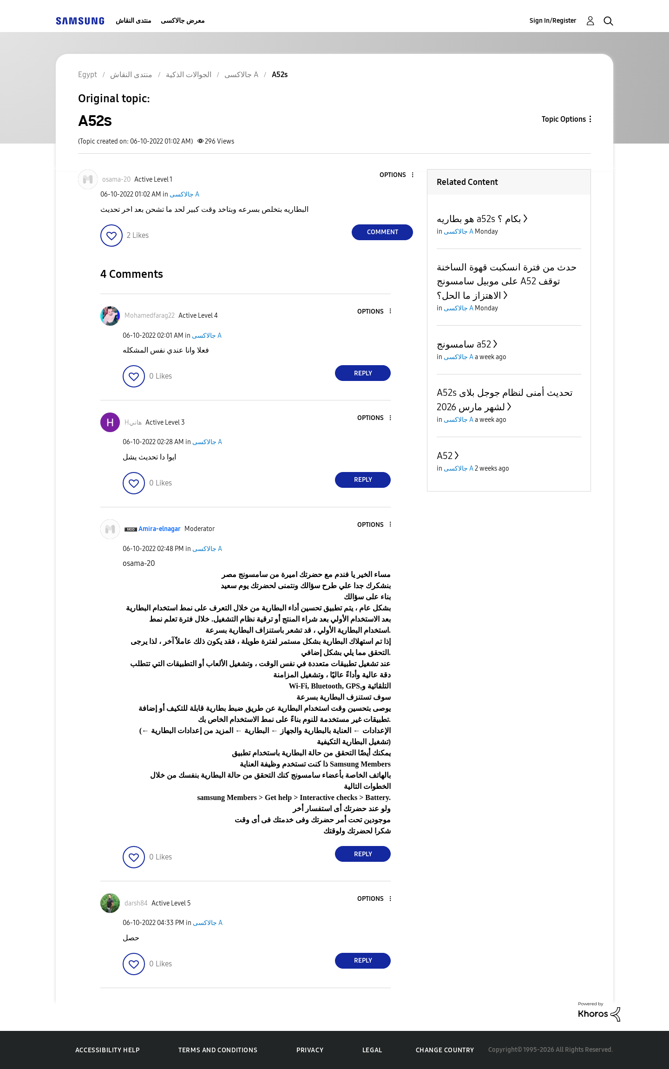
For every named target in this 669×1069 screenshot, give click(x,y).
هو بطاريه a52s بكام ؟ (479, 218)
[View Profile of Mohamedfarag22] (150, 316)
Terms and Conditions (217, 1050)
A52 (445, 455)
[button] (397, 175)
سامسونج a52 (464, 344)
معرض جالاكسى (183, 21)
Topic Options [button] (564, 119)
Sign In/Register (553, 21)
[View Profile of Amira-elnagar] (159, 529)
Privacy (309, 1050)
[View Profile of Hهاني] (133, 422)
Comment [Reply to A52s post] (382, 232)
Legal (372, 1050)
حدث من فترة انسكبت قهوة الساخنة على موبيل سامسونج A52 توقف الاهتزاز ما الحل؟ (507, 281)
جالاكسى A (184, 194)
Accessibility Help (107, 1050)
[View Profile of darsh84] (136, 903)
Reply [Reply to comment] (363, 373)
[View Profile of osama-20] (116, 180)
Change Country (445, 1050)
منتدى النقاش (133, 21)
